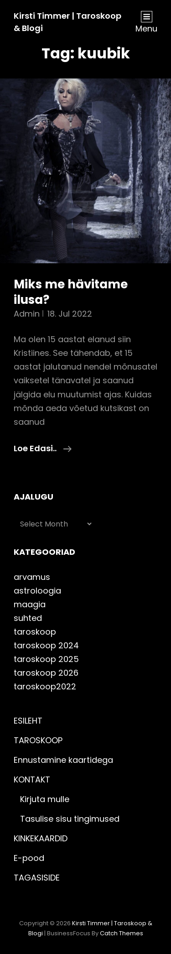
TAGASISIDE (37, 877)
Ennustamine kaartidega (63, 760)
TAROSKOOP (38, 740)
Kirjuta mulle (44, 799)
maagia (30, 604)
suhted (28, 618)
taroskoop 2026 (46, 672)
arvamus (32, 577)
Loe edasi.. (43, 448)
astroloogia (37, 590)
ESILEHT (28, 720)
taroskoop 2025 (46, 659)
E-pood (29, 858)
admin (27, 313)
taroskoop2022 (45, 686)
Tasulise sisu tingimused (69, 818)
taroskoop (35, 631)
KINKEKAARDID (40, 838)
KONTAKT (32, 779)
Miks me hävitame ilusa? (71, 292)
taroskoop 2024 (46, 645)
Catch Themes (121, 933)
